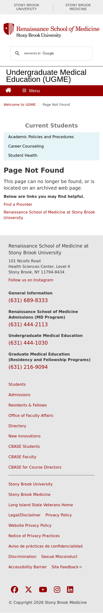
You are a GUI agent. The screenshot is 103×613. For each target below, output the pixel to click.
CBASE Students (24, 446)
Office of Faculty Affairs (30, 415)
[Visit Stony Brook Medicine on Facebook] (14, 590)
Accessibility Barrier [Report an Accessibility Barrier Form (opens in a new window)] (27, 567)
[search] (50, 53)
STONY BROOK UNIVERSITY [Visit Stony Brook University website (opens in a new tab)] (26, 7)
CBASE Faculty (22, 457)
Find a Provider (18, 204)
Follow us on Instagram (30, 280)
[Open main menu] (31, 90)
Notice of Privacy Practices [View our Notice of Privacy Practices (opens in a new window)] (34, 536)
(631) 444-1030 (28, 343)
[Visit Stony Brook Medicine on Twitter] (28, 590)
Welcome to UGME (20, 105)
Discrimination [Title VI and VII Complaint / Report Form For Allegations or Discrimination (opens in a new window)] (22, 556)
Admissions (19, 394)
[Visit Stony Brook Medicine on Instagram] (57, 590)
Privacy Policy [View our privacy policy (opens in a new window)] (58, 515)
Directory (17, 426)
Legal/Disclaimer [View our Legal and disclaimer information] (24, 515)
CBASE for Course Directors (34, 467)
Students (17, 384)
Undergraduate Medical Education (46, 76)
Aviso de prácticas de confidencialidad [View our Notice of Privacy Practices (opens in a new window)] (45, 546)
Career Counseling (26, 146)
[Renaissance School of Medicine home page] (51, 30)
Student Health (22, 155)
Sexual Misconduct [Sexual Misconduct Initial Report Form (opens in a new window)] (59, 556)
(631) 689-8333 (28, 300)
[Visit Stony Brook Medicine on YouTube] (43, 590)
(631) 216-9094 (28, 367)
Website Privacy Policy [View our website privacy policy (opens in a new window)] (30, 525)
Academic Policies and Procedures (41, 137)
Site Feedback (67, 567)
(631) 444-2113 (28, 325)
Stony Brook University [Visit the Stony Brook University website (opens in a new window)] (30, 484)
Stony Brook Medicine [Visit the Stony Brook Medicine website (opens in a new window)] (29, 494)
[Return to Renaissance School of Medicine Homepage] (8, 89)
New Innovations (24, 436)
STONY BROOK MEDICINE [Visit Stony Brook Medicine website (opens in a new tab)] (78, 7)
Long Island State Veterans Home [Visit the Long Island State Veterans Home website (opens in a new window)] (40, 505)
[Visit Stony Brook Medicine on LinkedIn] (70, 590)
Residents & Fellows (27, 405)
